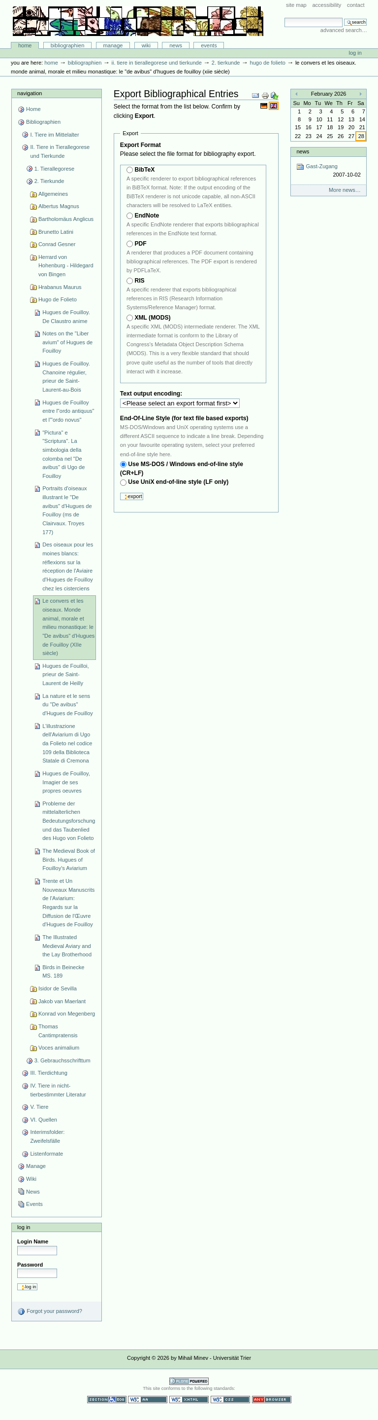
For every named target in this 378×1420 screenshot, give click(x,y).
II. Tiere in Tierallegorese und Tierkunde (156, 63)
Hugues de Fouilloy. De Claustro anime (66, 316)
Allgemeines (53, 194)
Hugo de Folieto (267, 63)
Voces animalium (58, 1048)
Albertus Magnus (58, 206)
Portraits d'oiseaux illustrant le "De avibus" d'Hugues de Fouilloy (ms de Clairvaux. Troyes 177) (67, 510)
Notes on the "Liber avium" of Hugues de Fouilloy (67, 342)
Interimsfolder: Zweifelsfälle (47, 1136)
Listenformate (46, 1154)
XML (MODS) (152, 317)
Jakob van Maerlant (62, 1001)
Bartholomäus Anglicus (66, 219)
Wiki (146, 45)
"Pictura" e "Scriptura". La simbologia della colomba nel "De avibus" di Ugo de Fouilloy (63, 454)
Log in (355, 53)
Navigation (29, 93)
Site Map (296, 5)
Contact (356, 5)
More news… (345, 190)
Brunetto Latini (55, 232)
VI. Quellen (43, 1120)
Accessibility (326, 5)
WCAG (147, 1399)
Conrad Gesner (56, 244)
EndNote (146, 215)
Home (25, 45)
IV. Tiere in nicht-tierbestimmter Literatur (58, 1090)
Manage (113, 45)
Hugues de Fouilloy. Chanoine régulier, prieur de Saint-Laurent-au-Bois (66, 377)
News (175, 45)
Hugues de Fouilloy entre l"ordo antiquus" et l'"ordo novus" (68, 411)
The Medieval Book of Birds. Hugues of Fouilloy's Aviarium (68, 859)
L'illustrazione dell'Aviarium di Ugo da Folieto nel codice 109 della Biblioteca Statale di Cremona (67, 743)
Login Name (32, 1241)
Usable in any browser (271, 1399)
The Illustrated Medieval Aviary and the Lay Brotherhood (67, 945)
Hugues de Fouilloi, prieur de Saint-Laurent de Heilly (65, 674)
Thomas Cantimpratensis (58, 1030)
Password (30, 1265)
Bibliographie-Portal (138, 21)
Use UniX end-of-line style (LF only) (178, 481)
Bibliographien (68, 45)
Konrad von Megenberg (66, 1014)
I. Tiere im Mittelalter (54, 135)
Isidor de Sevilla (57, 988)
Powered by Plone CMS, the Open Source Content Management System (189, 1381)
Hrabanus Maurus (60, 287)
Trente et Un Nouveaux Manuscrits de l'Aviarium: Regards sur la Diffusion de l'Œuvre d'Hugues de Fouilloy (68, 902)
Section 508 (106, 1399)
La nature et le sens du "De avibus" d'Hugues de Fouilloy (67, 704)
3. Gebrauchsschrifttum (62, 1060)
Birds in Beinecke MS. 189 (63, 971)
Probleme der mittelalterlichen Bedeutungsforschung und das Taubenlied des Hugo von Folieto (68, 821)
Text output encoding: (152, 393)
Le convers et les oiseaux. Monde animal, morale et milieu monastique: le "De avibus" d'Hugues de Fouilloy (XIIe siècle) (68, 627)
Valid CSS (230, 1399)
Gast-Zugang (328, 171)
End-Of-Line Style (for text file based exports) (184, 418)
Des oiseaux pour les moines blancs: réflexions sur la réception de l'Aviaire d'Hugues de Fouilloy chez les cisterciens (67, 566)
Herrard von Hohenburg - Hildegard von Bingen (66, 265)
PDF (140, 243)
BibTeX (144, 169)
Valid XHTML (189, 1399)
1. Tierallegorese (54, 169)
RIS (139, 280)
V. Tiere (39, 1107)
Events (209, 45)
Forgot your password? (49, 1311)
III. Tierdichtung (48, 1073)
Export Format (140, 145)
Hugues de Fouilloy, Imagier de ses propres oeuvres (66, 782)
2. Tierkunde (226, 63)
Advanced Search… (343, 30)
